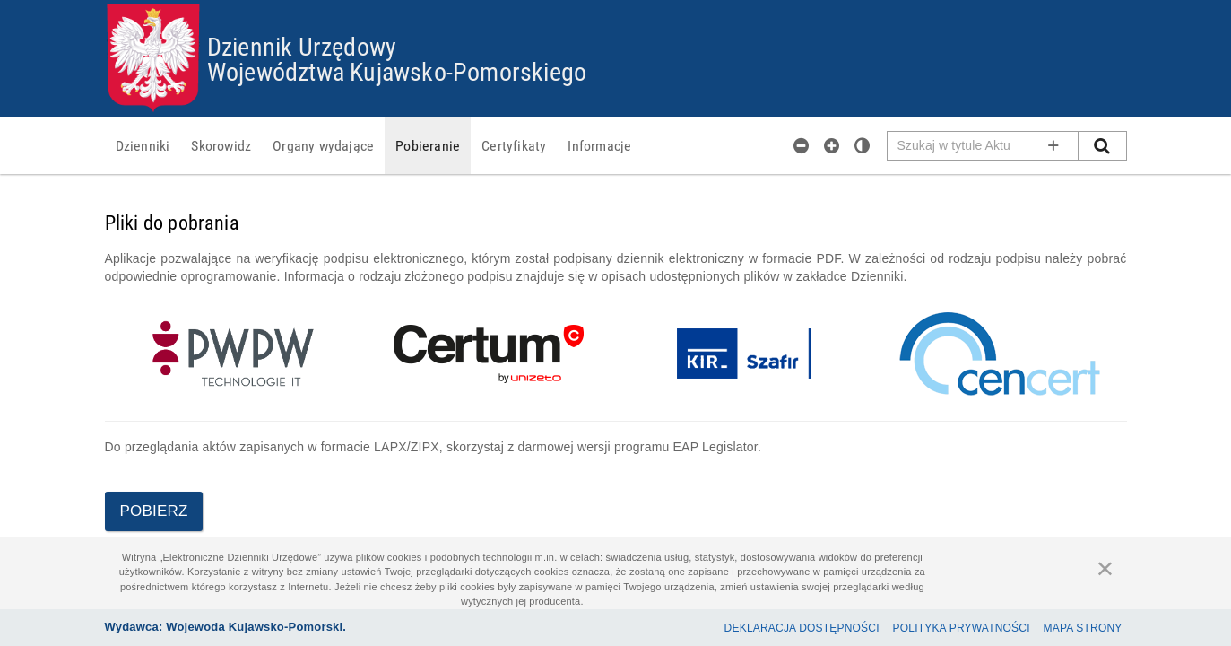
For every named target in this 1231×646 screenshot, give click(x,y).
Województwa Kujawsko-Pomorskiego (396, 71)
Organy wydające (323, 145)
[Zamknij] (1105, 568)
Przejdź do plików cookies (616, 4)
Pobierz (154, 510)
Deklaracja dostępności (802, 628)
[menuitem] (143, 145)
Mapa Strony (1083, 628)
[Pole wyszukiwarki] (983, 146)
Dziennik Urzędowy (301, 46)
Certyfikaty (513, 145)
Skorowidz (221, 145)
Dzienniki (143, 145)
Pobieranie (427, 145)
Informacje (599, 145)
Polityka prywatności (961, 628)
